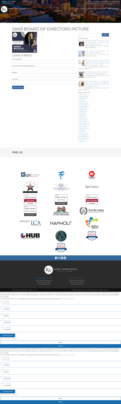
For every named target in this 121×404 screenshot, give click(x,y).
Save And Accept (8, 335)
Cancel (60, 342)
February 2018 (84, 133)
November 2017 (84, 138)
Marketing (7, 307)
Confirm (60, 346)
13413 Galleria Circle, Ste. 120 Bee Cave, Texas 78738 (104, 3)
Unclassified (7, 327)
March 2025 (83, 94)
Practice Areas (92, 8)
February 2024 (84, 103)
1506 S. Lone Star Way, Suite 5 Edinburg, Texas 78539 (104, 1)
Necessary (7, 301)
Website (14, 72)
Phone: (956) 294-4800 (44, 284)
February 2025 (84, 96)
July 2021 (82, 116)
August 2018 (83, 130)
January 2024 (84, 104)
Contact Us (116, 8)
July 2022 (82, 113)
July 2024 (82, 100)
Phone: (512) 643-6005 (77, 284)
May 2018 (82, 131)
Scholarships (102, 8)
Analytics (6, 314)
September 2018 (84, 128)
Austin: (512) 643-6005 (7, 3)
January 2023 (84, 111)
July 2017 (82, 141)
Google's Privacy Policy (67, 298)
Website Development (78, 290)
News (109, 8)
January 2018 (83, 135)
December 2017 (84, 136)
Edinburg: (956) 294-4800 (8, 1)
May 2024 (82, 101)
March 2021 (83, 118)
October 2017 (84, 140)
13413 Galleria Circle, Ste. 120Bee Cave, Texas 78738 (77, 281)
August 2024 (83, 98)
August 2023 (83, 108)
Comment (15, 79)
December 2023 (84, 106)
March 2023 (83, 110)
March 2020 (83, 121)
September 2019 (84, 125)
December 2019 (84, 123)
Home (77, 8)
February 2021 (84, 120)
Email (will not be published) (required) (23, 66)
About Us (83, 8)
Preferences (7, 321)
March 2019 (83, 126)
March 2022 (83, 115)
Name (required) (17, 59)
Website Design (91, 290)
